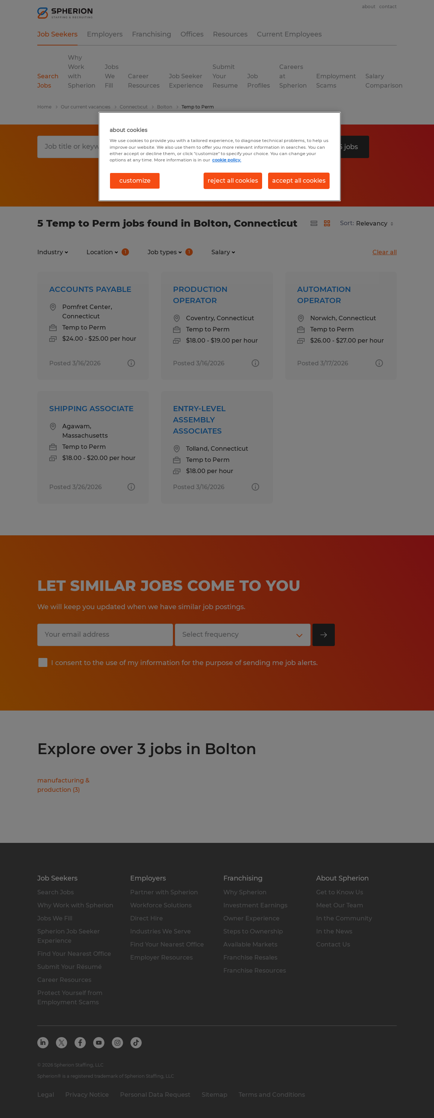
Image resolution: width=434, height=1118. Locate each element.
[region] (219, 156)
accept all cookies (299, 180)
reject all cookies (233, 180)
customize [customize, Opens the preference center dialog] (135, 180)
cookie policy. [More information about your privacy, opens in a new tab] (226, 160)
